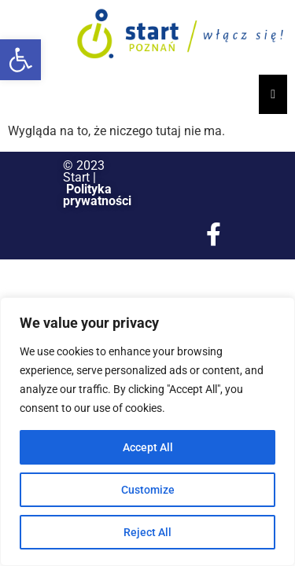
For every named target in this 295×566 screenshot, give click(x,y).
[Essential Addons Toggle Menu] (273, 94)
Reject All (147, 532)
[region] (147, 431)
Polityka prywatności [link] (97, 195)
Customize (148, 489)
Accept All (148, 447)
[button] (20, 59)
